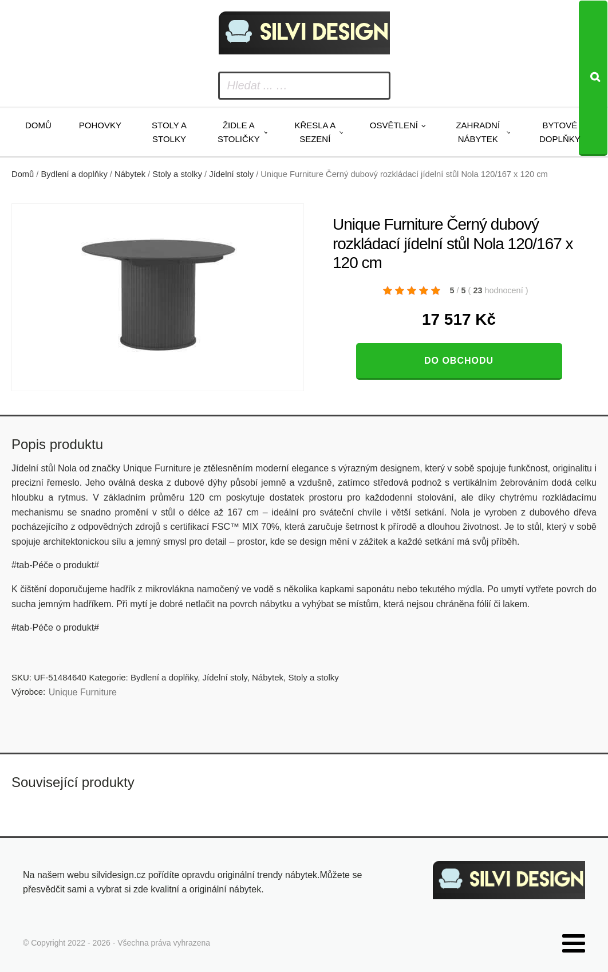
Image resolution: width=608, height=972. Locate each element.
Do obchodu (458, 360)
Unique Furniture (83, 692)
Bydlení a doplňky (74, 174)
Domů (38, 125)
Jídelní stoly (231, 174)
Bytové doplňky (560, 132)
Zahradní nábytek (478, 132)
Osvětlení (394, 125)
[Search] (593, 78)
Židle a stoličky (239, 132)
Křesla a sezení (314, 132)
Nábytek (130, 174)
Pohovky (100, 125)
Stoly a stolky (169, 132)
